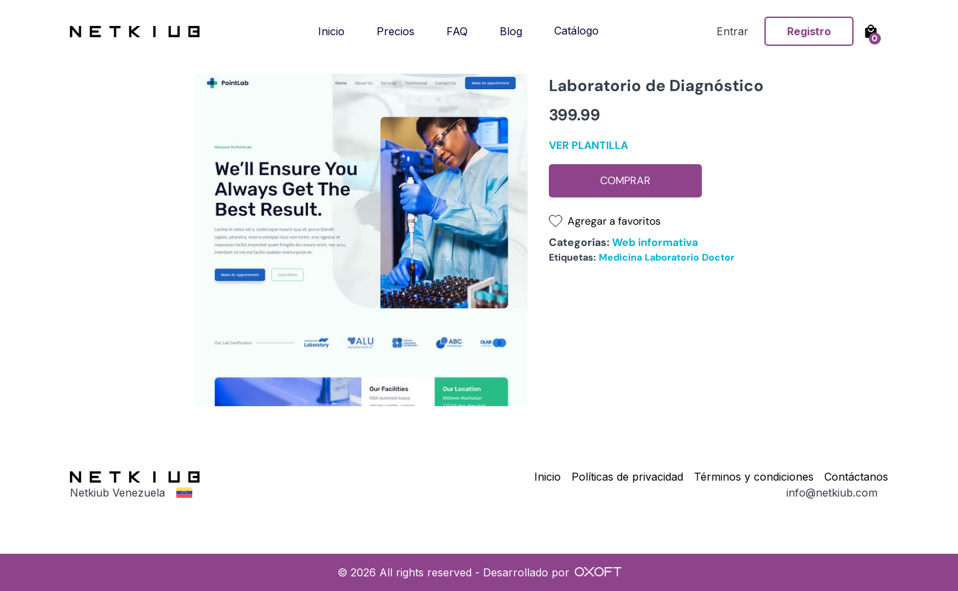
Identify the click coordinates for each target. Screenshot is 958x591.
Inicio (331, 31)
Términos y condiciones (754, 476)
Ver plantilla (588, 145)
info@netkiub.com (832, 492)
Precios (395, 31)
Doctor (718, 257)
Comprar (625, 180)
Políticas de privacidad (627, 476)
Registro (809, 31)
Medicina (620, 257)
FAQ (457, 31)
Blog (511, 31)
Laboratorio (672, 257)
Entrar (732, 31)
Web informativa (655, 242)
